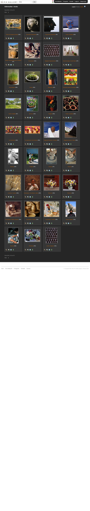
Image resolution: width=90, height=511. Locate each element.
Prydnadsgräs (12, 87)
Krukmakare (31, 60)
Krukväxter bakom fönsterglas (69, 87)
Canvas (28, 268)
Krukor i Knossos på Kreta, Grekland (13, 60)
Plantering (31, 245)
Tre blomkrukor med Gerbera (31, 140)
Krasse (31, 87)
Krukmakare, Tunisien (50, 219)
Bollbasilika (50, 87)
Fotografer (65, 1)
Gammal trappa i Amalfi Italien (69, 60)
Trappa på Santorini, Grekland (50, 140)
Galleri (81, 6)
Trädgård (50, 113)
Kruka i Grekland (69, 34)
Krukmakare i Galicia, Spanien (12, 219)
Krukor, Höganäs (50, 245)
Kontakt (71, 1)
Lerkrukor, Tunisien (12, 193)
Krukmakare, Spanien (31, 219)
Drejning (12, 166)
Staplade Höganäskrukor (50, 60)
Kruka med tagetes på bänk (12, 34)
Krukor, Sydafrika (69, 113)
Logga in (77, 1)
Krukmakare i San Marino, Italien (31, 193)
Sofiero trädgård (12, 113)
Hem (2, 268)
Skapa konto (83, 1)
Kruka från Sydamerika (31, 34)
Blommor (31, 113)
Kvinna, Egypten (69, 219)
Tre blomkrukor (12, 140)
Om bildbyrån (58, 1)
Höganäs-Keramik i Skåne (69, 140)
